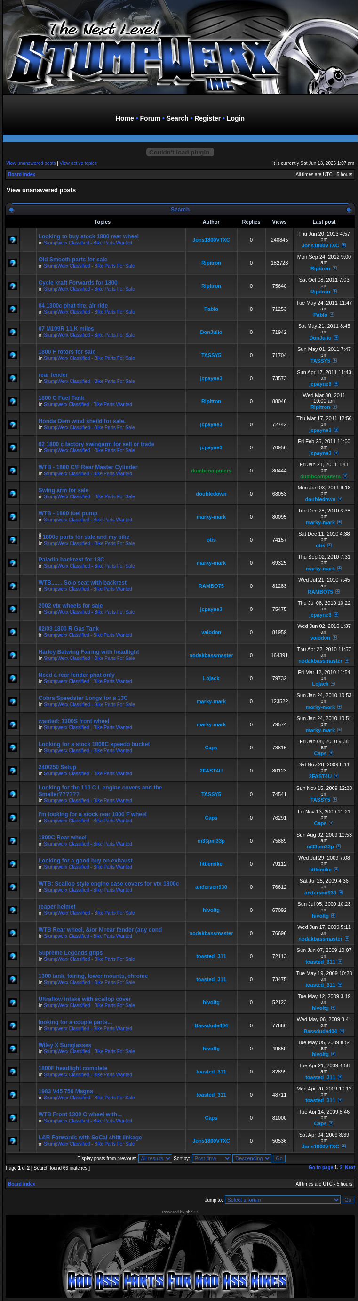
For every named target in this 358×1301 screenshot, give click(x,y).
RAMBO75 (211, 586)
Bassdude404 (211, 1025)
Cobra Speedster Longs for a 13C (83, 698)
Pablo (211, 309)
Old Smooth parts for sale (73, 259)
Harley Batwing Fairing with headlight (89, 652)
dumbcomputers (211, 470)
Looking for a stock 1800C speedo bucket (94, 744)
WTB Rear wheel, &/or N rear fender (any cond (100, 930)
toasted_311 (211, 956)
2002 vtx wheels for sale (71, 605)
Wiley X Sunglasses (65, 1045)
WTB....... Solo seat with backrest (83, 582)
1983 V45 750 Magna (66, 1091)
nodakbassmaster (211, 655)
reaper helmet (57, 906)
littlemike (211, 864)
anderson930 (211, 887)
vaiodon (211, 632)
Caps (211, 747)
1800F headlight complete (73, 1068)
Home (125, 118)
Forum (150, 118)
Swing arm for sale (64, 490)
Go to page (321, 1167)
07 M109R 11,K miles (66, 328)
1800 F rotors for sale (67, 352)
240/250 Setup (57, 767)
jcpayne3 (211, 378)
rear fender (53, 375)
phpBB (192, 1212)
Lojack (211, 678)
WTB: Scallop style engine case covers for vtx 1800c (109, 883)
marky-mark (211, 517)
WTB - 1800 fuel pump (68, 513)
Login (236, 118)
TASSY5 (211, 355)
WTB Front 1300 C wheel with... (80, 1114)
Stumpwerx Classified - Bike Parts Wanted (88, 242)
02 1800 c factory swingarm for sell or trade (97, 444)
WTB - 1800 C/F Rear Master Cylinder (88, 467)
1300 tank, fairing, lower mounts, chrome (93, 976)
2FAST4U (211, 770)
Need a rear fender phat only (77, 675)
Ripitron (211, 263)
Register (207, 118)
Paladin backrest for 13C (71, 559)
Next (350, 1167)
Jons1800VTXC (211, 240)
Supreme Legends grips (71, 953)
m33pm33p (211, 841)
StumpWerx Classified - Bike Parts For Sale (89, 265)
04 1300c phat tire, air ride (73, 305)
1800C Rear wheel (63, 837)
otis (211, 540)
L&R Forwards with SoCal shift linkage (90, 1137)
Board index (21, 174)
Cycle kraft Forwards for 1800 (78, 282)
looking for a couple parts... (75, 1022)
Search (178, 118)
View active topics (78, 163)
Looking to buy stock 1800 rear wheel (89, 236)
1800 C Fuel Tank (61, 398)
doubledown (211, 493)
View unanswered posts (31, 163)
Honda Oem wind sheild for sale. (82, 421)
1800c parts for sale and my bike (85, 537)
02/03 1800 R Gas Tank (69, 629)
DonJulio (211, 332)
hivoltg (211, 910)
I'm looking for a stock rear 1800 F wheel (93, 814)
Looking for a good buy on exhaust (86, 860)
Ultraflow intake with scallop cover (85, 999)
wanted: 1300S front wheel (74, 721)
